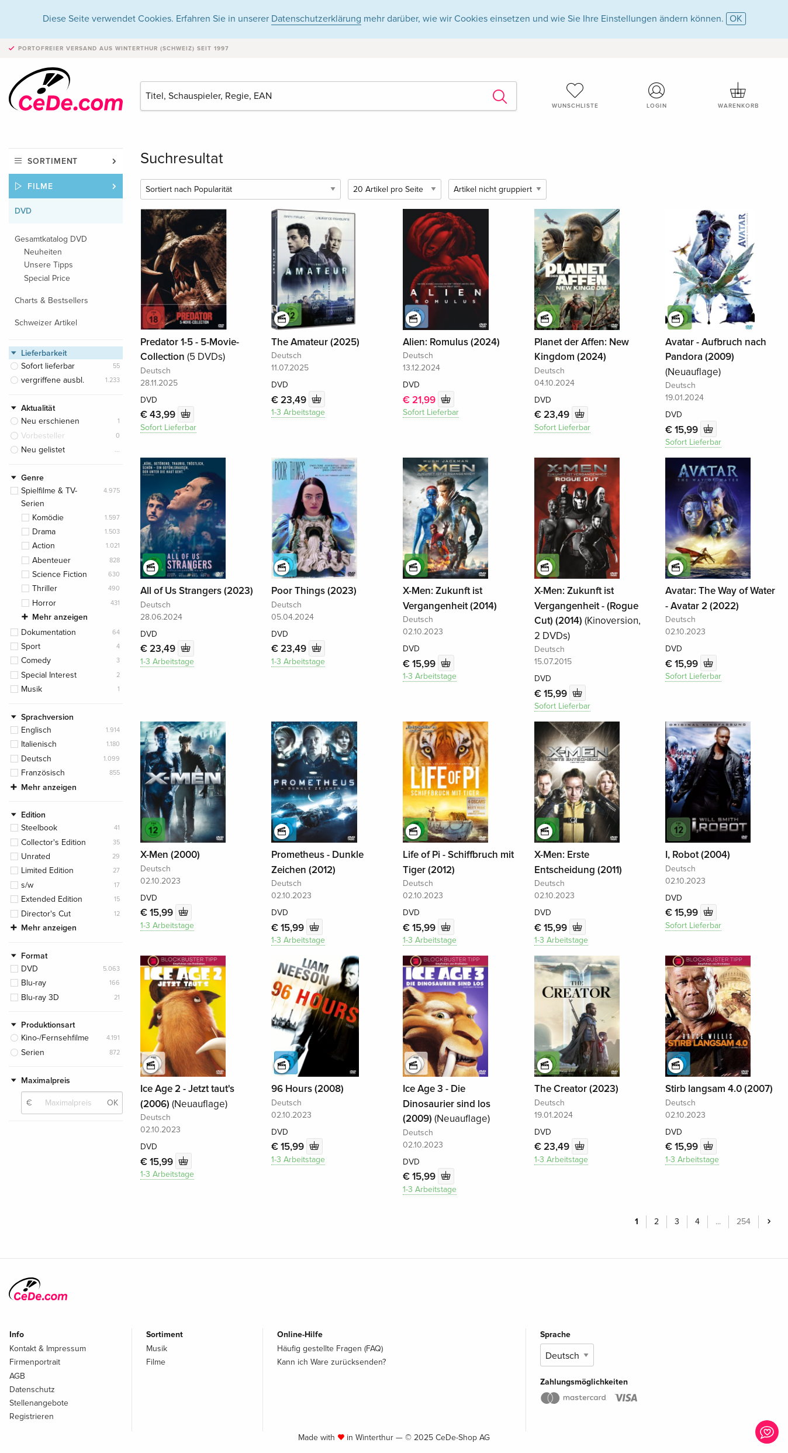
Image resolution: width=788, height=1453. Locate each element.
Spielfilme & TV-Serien (49, 497)
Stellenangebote (38, 1402)
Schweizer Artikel (46, 323)
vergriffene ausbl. (52, 380)
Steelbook (39, 828)
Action (43, 546)
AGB (17, 1375)
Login (656, 95)
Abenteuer (51, 560)
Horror (44, 603)
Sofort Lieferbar (168, 426)
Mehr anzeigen (60, 617)
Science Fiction (59, 574)
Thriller (44, 588)
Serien (32, 1052)
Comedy (36, 660)
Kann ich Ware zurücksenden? (331, 1361)
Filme (40, 186)
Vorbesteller (43, 436)
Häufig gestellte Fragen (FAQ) (330, 1347)
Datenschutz (32, 1388)
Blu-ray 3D (40, 997)
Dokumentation (48, 632)
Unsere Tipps (48, 265)
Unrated (35, 856)
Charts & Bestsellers (51, 300)
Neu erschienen (50, 421)
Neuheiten (43, 252)
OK (736, 19)
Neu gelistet (43, 450)
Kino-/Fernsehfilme (55, 1038)
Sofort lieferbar (48, 366)
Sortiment (52, 161)
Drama (44, 532)
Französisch (43, 773)
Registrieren (31, 1415)
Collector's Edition (53, 842)
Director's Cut (46, 914)
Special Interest (49, 675)
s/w (27, 885)
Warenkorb (738, 95)
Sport (30, 646)
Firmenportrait (34, 1361)
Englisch (36, 730)
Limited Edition (47, 870)
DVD (23, 211)
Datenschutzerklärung (316, 19)
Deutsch (36, 759)
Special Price (47, 278)
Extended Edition (51, 899)
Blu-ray (33, 983)
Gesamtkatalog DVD (51, 239)
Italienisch (39, 744)
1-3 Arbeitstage (298, 411)
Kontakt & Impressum (47, 1347)
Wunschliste (575, 95)
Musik (31, 689)
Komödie (48, 518)
